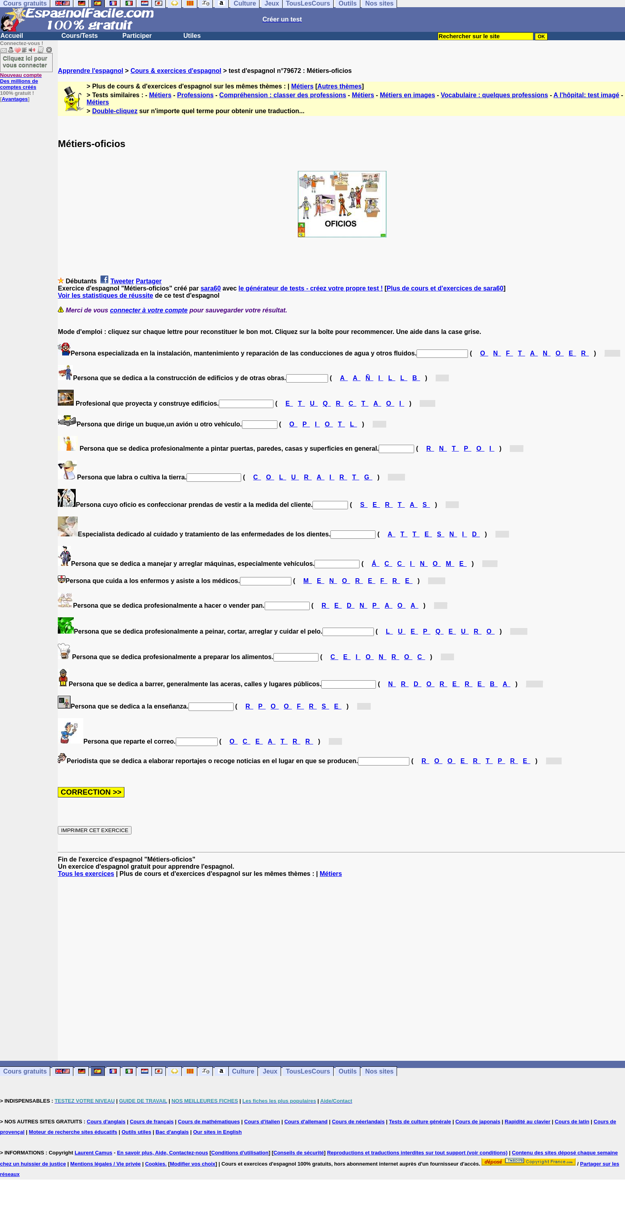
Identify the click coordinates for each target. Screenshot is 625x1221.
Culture (243, 1071)
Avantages (15, 99)
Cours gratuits (25, 1071)
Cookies (155, 1164)
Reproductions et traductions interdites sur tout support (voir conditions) (417, 1153)
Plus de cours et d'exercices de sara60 (445, 288)
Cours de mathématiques (209, 1122)
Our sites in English (217, 1132)
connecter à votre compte (149, 310)
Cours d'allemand (306, 1122)
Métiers (302, 86)
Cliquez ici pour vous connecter (25, 61)
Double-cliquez (115, 111)
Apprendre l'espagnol (90, 70)
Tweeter (122, 281)
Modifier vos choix (192, 1164)
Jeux (270, 1071)
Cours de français (152, 1122)
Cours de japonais (477, 1122)
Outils (348, 1071)
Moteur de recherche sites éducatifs (73, 1132)
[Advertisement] (341, 969)
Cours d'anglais (106, 1122)
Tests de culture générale (420, 1122)
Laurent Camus (93, 1153)
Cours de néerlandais (358, 1122)
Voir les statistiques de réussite (105, 295)
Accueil (11, 35)
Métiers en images (407, 95)
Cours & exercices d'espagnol (175, 70)
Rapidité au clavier (527, 1122)
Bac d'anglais (172, 1132)
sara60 (210, 288)
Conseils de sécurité (298, 1153)
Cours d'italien (262, 1122)
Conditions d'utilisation (240, 1153)
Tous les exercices (86, 873)
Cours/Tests (79, 35)
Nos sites (379, 1071)
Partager (149, 281)
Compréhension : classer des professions (282, 95)
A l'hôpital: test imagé (586, 95)
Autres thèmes (339, 86)
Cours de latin (572, 1122)
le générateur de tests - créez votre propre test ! (310, 288)
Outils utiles (136, 1132)
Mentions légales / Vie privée (105, 1164)
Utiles (192, 35)
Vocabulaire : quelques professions (494, 95)
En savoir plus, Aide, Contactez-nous (162, 1153)
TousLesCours (308, 1071)
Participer (137, 35)
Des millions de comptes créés (21, 81)
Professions (195, 95)
